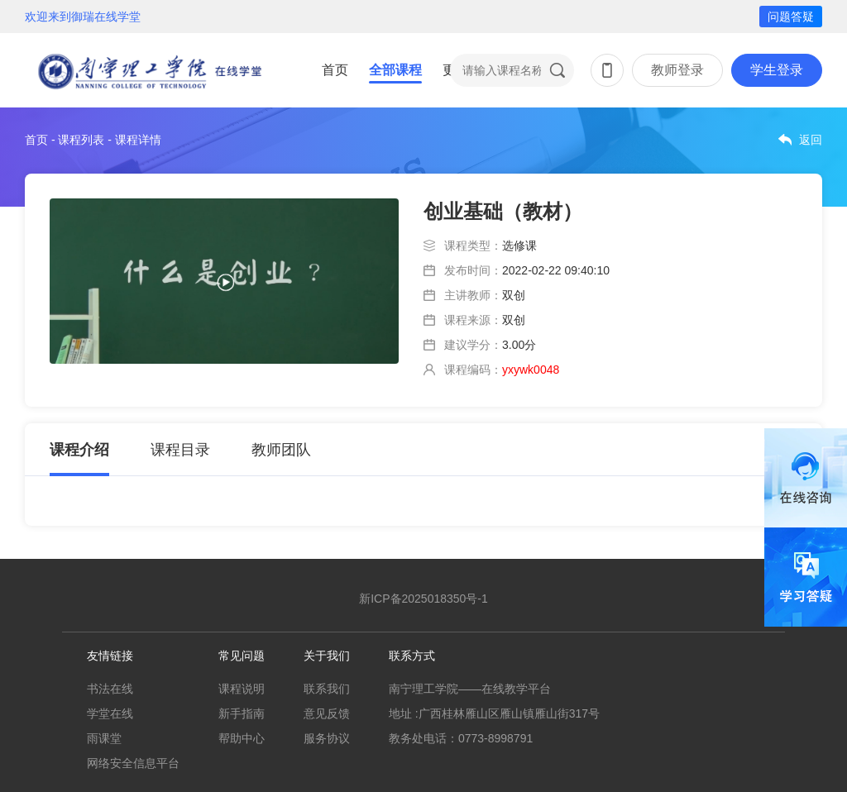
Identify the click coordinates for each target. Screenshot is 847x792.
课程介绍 (79, 449)
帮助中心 (241, 738)
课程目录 (180, 449)
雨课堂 (104, 738)
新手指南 (241, 713)
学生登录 (776, 70)
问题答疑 (791, 16)
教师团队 (281, 449)
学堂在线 (110, 713)
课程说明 (241, 688)
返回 (810, 139)
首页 (335, 70)
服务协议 (327, 738)
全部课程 (395, 70)
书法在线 (110, 688)
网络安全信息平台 (133, 763)
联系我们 (327, 688)
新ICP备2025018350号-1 (423, 598)
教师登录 (677, 70)
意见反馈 (327, 713)
